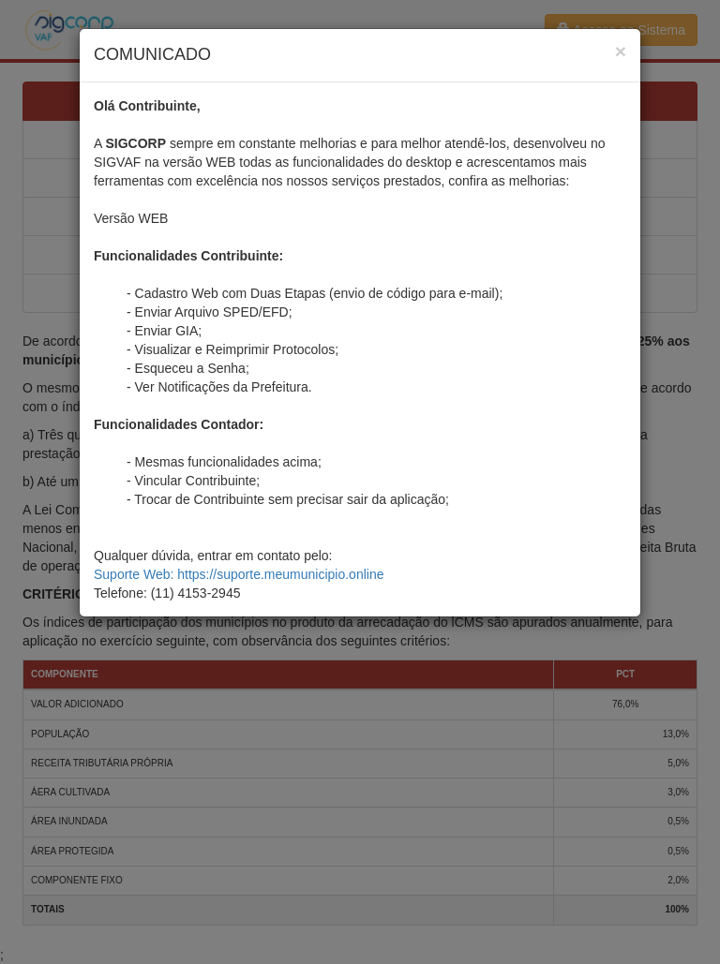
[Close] (620, 51)
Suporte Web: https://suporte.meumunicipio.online (238, 574)
